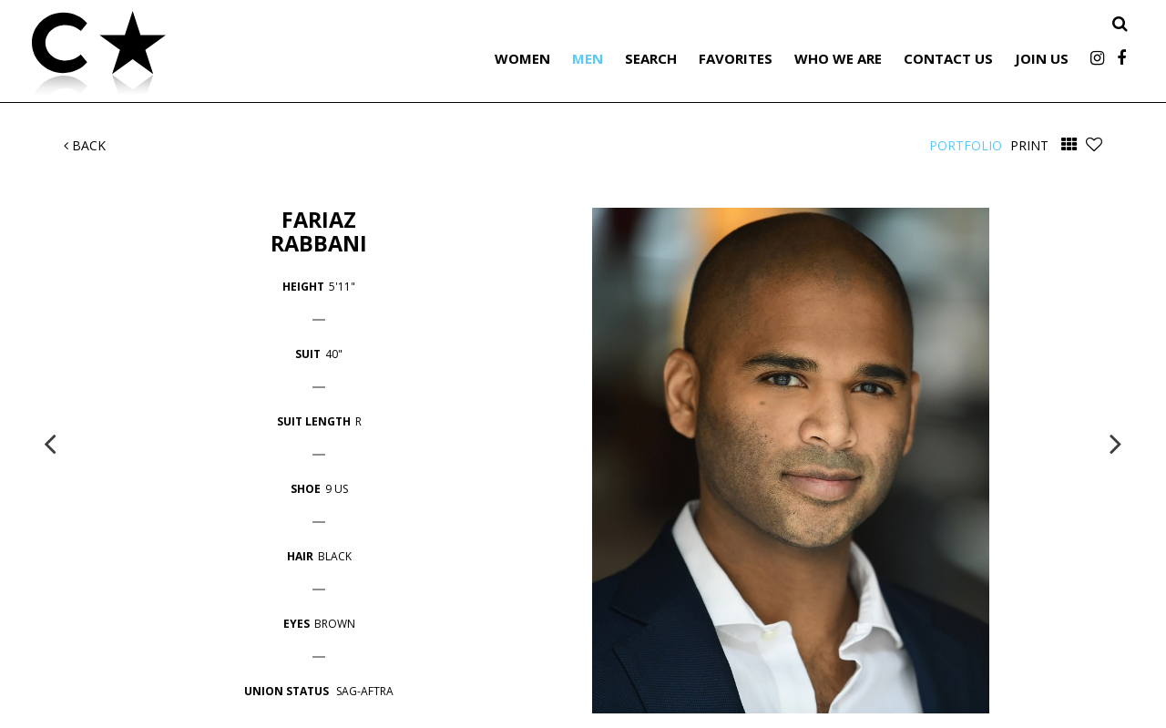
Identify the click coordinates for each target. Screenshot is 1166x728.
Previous (50, 443)
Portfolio (965, 145)
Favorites (735, 58)
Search (651, 58)
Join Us (1042, 58)
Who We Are (838, 58)
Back (85, 145)
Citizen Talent (191, 56)
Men (587, 58)
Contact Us (948, 58)
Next (1116, 443)
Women (522, 58)
